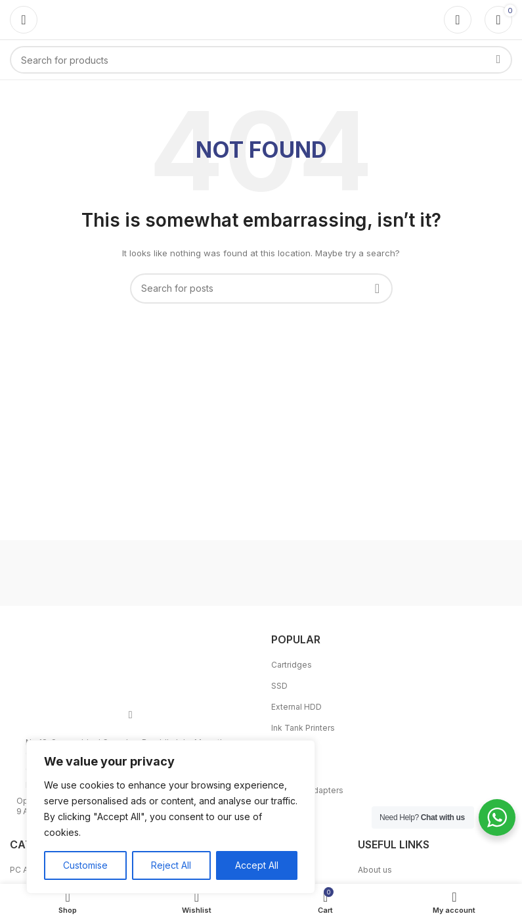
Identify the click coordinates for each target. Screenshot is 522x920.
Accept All (256, 865)
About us (375, 870)
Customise (85, 865)
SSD (279, 686)
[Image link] (130, 661)
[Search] (261, 60)
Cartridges (291, 665)
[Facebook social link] (131, 714)
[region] (170, 817)
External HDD (296, 707)
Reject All (171, 865)
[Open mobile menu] (23, 20)
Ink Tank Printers (303, 728)
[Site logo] (261, 19)
